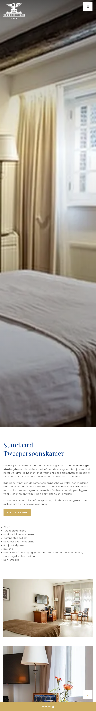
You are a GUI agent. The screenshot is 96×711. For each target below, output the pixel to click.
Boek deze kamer (17, 512)
